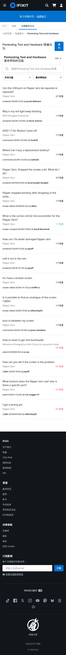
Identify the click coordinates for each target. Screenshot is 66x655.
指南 (14, 25)
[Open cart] (54, 5)
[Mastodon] (44, 600)
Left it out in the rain (14, 258)
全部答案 (7, 33)
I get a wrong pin (12, 404)
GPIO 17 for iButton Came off (19, 130)
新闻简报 (6, 467)
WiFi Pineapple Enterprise (15, 115)
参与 (4, 499)
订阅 (59, 568)
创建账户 (41, 16)
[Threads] (58, 600)
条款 (4, 541)
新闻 (4, 494)
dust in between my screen (18, 320)
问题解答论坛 (27, 25)
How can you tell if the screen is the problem (28, 362)
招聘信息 (6, 462)
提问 (59, 46)
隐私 (4, 535)
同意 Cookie (8, 546)
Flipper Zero (8, 96)
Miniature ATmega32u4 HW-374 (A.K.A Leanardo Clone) (30, 344)
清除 (58, 58)
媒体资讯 (6, 488)
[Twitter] (22, 600)
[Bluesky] (51, 600)
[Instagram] (29, 600)
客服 (4, 452)
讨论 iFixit (7, 457)
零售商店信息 (9, 509)
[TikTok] (7, 600)
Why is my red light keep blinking (21, 111)
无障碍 (5, 530)
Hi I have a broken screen (17, 278)
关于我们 (6, 447)
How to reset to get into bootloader (23, 340)
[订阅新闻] (27, 568)
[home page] (19, 5)
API (4, 472)
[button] (4, 5)
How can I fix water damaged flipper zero (26, 239)
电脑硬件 (19, 33)
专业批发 (6, 504)
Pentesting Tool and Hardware (43, 33)
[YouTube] (36, 600)
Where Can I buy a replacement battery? (25, 150)
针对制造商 (7, 514)
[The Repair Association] (33, 607)
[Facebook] (14, 600)
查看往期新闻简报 (12, 574)
